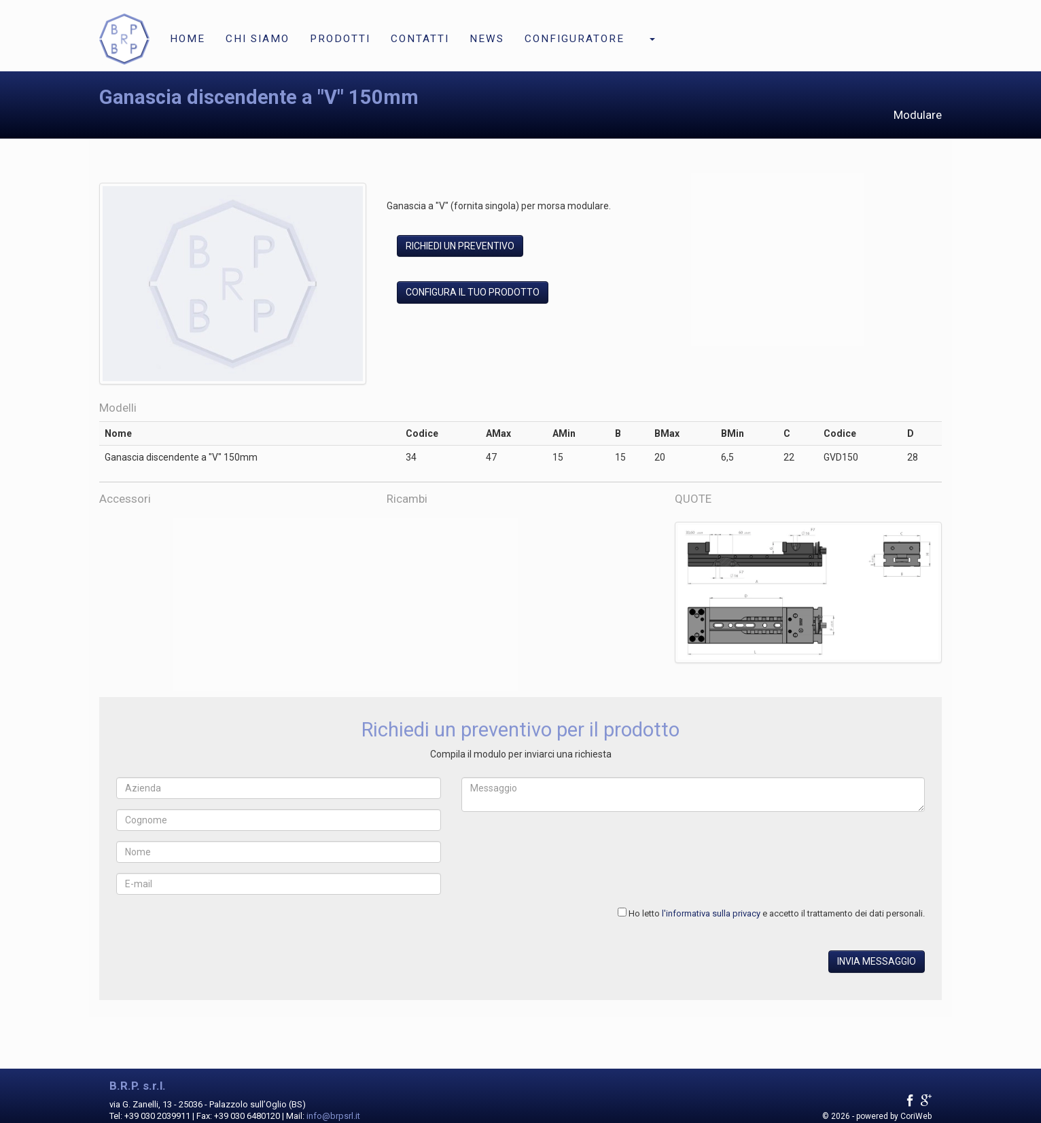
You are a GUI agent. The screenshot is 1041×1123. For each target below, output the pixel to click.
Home (187, 39)
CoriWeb (916, 1116)
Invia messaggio (876, 961)
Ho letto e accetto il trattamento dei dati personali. (777, 913)
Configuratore (574, 39)
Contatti (420, 39)
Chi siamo (257, 39)
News (487, 39)
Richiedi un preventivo (460, 245)
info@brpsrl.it (333, 1116)
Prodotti (340, 39)
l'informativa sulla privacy (711, 913)
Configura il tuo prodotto (473, 292)
